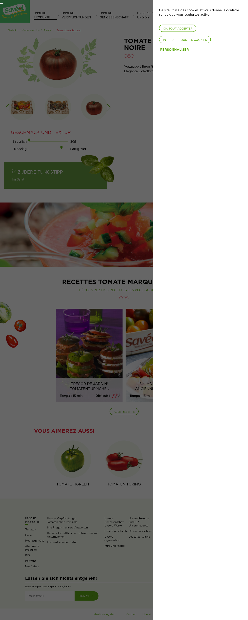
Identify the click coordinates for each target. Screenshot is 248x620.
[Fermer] (1, 3)
